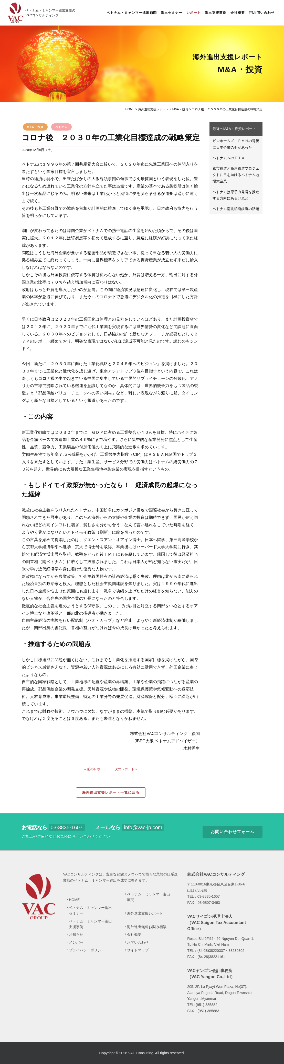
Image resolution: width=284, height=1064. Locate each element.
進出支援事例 (215, 13)
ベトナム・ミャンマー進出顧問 (132, 13)
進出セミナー (171, 13)
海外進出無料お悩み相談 (146, 927)
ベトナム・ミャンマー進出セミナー (90, 910)
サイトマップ (138, 950)
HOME (74, 900)
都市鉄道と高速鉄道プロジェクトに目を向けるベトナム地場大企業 (236, 174)
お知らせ (76, 934)
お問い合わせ (262, 12)
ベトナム (61, 126)
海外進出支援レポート (145, 913)
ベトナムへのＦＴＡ (229, 158)
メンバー (76, 942)
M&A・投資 (35, 126)
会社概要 (237, 13)
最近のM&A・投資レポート (234, 129)
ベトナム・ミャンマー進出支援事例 (90, 924)
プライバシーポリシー (87, 950)
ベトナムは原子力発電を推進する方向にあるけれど (236, 195)
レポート (193, 13)
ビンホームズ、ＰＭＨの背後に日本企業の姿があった (236, 144)
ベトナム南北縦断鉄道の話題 (236, 209)
